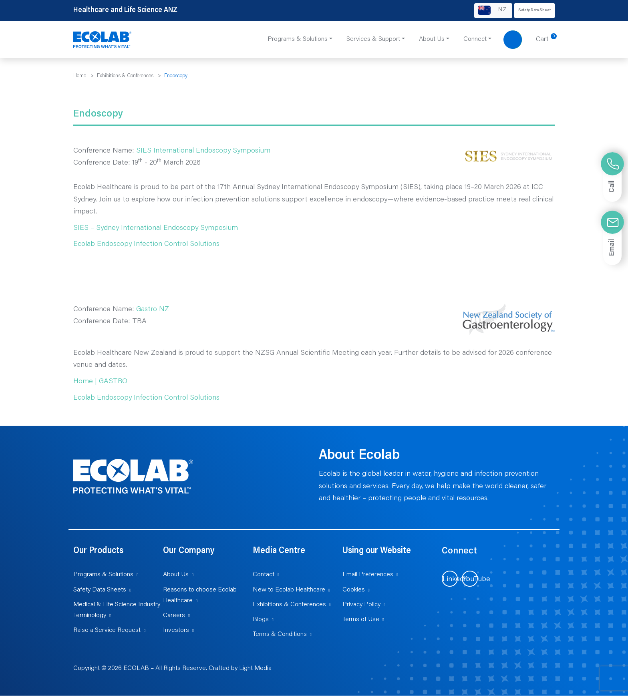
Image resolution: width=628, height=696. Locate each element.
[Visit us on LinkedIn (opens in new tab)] (450, 579)
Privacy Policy (361, 604)
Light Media (255, 668)
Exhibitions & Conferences (289, 604)
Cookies (353, 590)
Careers (174, 615)
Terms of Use (360, 619)
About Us (176, 574)
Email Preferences (367, 574)
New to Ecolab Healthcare (289, 590)
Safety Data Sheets (99, 590)
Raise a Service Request (107, 630)
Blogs (261, 619)
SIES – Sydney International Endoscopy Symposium (155, 228)
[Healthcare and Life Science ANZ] (102, 40)
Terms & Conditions (280, 634)
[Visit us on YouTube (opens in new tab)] (470, 579)
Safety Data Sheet (534, 10)
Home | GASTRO (100, 381)
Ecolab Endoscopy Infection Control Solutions (146, 244)
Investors (176, 630)
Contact (263, 574)
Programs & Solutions (103, 574)
